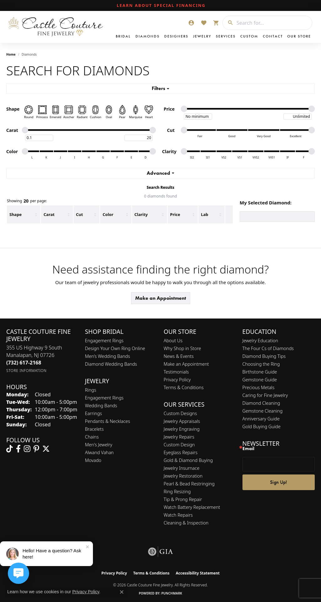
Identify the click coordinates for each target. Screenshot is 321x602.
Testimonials (176, 372)
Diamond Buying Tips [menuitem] (264, 356)
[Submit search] (228, 22)
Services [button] (226, 36)
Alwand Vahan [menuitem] (99, 452)
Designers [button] (176, 36)
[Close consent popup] (122, 592)
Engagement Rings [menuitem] (104, 398)
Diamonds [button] (147, 36)
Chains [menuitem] (92, 437)
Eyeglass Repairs (180, 452)
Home (11, 54)
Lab (204, 214)
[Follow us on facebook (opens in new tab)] (18, 449)
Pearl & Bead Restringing (189, 484)
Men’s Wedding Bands (107, 356)
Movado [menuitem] (93, 460)
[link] (160, 5)
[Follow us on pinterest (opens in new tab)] (36, 449)
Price (175, 214)
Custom (249, 36)
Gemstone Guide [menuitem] (259, 380)
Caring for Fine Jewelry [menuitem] (265, 395)
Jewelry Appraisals (182, 421)
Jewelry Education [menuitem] (260, 341)
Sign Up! (278, 482)
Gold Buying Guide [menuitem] (261, 426)
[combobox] (272, 22)
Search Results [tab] (160, 187)
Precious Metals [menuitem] (258, 387)
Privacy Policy (177, 380)
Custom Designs (180, 413)
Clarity (141, 214)
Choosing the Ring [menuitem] (261, 364)
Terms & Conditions (184, 387)
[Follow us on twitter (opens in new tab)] (46, 449)
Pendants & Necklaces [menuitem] (107, 421)
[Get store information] (26, 370)
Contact (273, 36)
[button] (191, 23)
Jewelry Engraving (182, 429)
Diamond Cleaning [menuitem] (261, 403)
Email (248, 448)
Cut (79, 214)
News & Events (179, 356)
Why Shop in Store (182, 348)
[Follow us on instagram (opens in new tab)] (27, 449)
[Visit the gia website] (160, 551)
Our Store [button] (299, 36)
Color (108, 214)
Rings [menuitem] (90, 390)
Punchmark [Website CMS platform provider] (171, 593)
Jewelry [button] (202, 36)
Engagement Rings (104, 341)
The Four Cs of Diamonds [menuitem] (268, 348)
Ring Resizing (177, 491)
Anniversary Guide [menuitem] (261, 419)
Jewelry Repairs (179, 437)
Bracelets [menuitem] (94, 429)
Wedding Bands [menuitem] (101, 406)
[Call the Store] (23, 362)
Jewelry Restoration (183, 476)
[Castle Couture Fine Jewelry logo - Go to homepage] (56, 27)
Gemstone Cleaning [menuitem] (262, 411)
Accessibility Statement (198, 573)
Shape (15, 214)
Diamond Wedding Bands (111, 364)
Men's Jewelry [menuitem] (98, 445)
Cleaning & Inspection (186, 523)
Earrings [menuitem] (93, 413)
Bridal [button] (123, 36)
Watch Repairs (178, 515)
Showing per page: (27, 201)
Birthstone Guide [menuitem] (259, 372)
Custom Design (179, 445)
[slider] (184, 109)
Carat (48, 214)
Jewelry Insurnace (181, 468)
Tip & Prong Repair (183, 499)
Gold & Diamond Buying (188, 460)
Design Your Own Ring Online (115, 348)
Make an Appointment (160, 298)
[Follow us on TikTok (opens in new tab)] (9, 449)
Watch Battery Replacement (192, 507)
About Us (173, 341)
